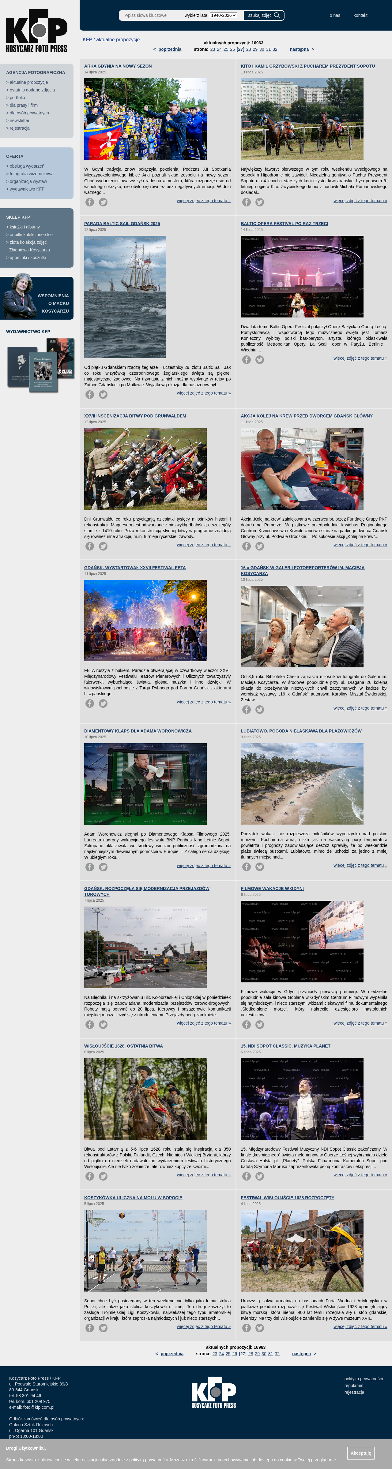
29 (255, 49)
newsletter (19, 120)
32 (275, 49)
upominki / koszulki (28, 257)
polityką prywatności (148, 1459)
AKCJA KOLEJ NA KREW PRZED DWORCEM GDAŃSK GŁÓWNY (307, 416)
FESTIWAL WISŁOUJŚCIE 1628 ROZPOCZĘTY (287, 1197)
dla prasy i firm (24, 105)
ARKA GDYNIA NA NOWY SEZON (118, 66)
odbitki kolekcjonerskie (31, 234)
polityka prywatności (364, 1378)
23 (212, 49)
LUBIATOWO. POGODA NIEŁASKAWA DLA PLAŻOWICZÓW (301, 731)
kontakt (361, 15)
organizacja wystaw (28, 181)
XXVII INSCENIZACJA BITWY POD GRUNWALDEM (135, 416)
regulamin (354, 1385)
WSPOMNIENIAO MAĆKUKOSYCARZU (53, 303)
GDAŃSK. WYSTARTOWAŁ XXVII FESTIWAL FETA (135, 567)
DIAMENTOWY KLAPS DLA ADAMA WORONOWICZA (138, 731)
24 (219, 49)
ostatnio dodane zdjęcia (32, 89)
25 (226, 49)
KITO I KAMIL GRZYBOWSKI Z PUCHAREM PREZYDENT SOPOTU (308, 66)
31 (268, 49)
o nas (335, 15)
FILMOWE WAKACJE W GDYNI (272, 888)
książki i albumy (25, 226)
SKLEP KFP (18, 217)
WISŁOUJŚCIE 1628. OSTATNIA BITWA (123, 1046)
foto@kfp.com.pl (38, 1407)
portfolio (17, 97)
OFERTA (15, 156)
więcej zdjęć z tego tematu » (204, 200)
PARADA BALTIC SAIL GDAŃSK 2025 (122, 223)
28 (248, 49)
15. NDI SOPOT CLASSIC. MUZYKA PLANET (286, 1046)
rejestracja (20, 128)
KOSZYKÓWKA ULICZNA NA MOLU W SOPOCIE (133, 1197)
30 (261, 49)
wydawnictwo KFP (27, 189)
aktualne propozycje (29, 82)
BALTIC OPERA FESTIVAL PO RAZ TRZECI (284, 223)
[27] (240, 49)
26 (232, 49)
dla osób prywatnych (29, 112)
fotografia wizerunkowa (32, 173)
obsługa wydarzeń (27, 166)
